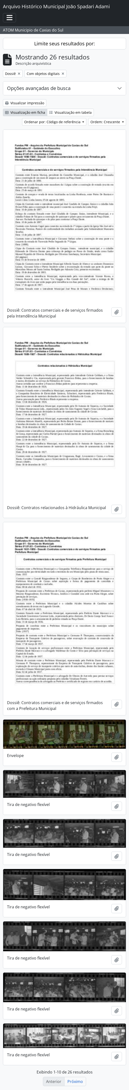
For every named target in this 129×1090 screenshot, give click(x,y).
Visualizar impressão (24, 103)
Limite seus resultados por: (64, 43)
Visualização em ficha (25, 112)
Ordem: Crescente (105, 122)
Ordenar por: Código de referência (52, 122)
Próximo (75, 1081)
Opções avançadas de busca (39, 88)
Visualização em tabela (70, 112)
